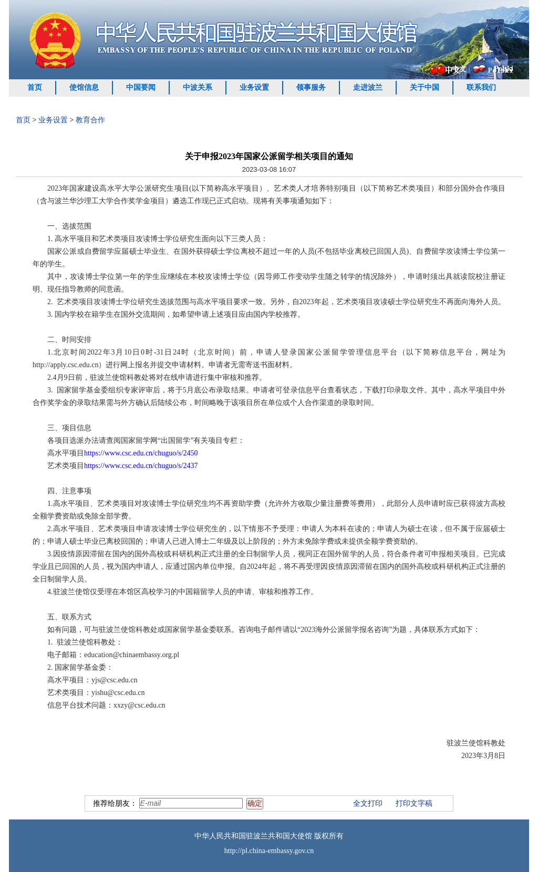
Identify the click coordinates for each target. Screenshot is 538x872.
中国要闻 (141, 87)
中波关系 (197, 87)
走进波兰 (367, 87)
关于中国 (424, 87)
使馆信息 (84, 87)
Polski (503, 68)
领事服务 (311, 87)
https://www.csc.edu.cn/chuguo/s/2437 (141, 466)
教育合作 (90, 120)
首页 (34, 87)
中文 (459, 69)
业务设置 (254, 87)
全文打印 (367, 803)
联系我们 (481, 87)
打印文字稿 (414, 803)
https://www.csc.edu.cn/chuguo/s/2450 (141, 453)
